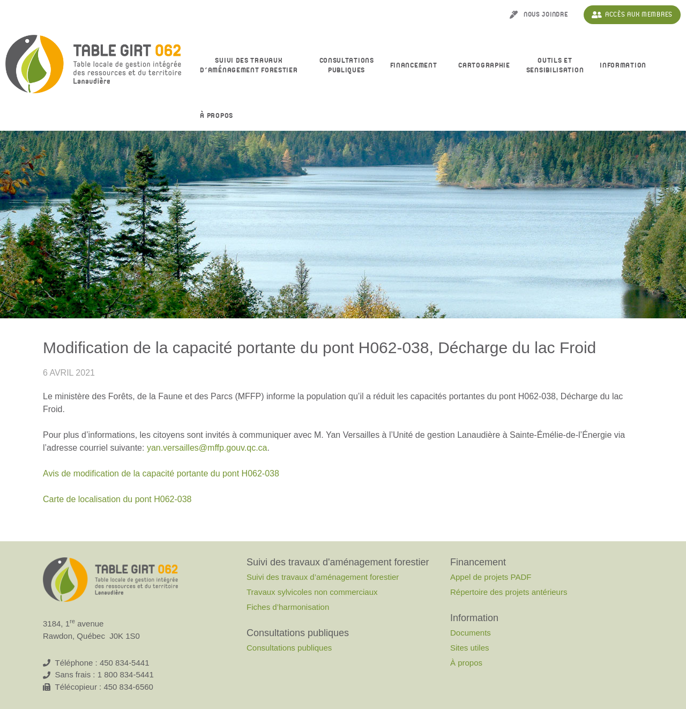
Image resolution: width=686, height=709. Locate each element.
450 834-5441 (125, 662)
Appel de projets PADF (490, 576)
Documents (470, 632)
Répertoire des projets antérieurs (508, 591)
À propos (219, 116)
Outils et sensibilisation (555, 65)
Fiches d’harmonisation (288, 606)
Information (626, 66)
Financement (416, 66)
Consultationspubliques (346, 65)
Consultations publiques (289, 647)
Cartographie (484, 65)
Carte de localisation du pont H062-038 (117, 499)
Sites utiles (469, 647)
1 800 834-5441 (126, 674)
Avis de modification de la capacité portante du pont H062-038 (161, 473)
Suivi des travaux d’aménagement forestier (251, 65)
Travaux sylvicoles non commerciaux (312, 591)
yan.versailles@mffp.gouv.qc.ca (207, 447)
